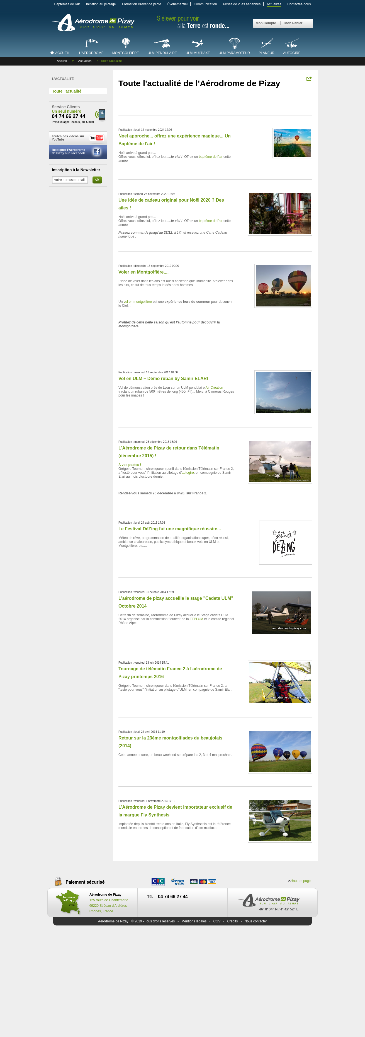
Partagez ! (309, 78)
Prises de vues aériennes (242, 4)
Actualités (274, 4)
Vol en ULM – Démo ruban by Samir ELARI (163, 378)
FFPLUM (196, 619)
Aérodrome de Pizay (113, 921)
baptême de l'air (211, 157)
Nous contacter (255, 921)
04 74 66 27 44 (68, 116)
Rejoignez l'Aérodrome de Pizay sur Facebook (77, 151)
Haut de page (301, 881)
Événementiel (177, 4)
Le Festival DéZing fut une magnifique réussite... (169, 528)
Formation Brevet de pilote (141, 4)
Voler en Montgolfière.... (143, 272)
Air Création (214, 388)
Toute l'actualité (66, 91)
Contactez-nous (299, 4)
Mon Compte (266, 23)
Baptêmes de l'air (67, 4)
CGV (216, 921)
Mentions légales (193, 921)
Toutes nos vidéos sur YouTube (78, 139)
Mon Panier (293, 23)
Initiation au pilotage (101, 4)
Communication (205, 4)
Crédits (232, 921)
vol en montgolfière (138, 302)
